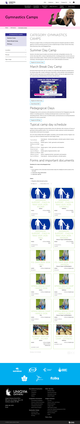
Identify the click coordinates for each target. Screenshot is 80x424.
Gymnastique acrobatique (36, 400)
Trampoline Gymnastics (36, 405)
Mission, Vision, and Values (54, 402)
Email (6, 407)
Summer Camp (11, 38)
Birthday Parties (51, 390)
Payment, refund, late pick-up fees (40, 181)
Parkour (33, 395)
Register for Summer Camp (37, 62)
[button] (26, 50)
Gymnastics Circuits (52, 394)
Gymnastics (33, 390)
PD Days (9, 44)
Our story (50, 400)
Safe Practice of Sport (52, 407)
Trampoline (33, 392)
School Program (51, 395)
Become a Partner (51, 412)
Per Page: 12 (33, 183)
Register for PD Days (36, 120)
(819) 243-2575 (9, 405)
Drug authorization (42, 172)
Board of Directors (51, 403)
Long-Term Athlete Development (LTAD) (56, 409)
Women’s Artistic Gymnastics (37, 402)
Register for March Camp (36, 100)
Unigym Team (51, 405)
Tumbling (33, 394)
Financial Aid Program (52, 410)
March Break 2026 (35, 104)
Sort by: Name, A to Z (46, 183)
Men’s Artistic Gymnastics (37, 403)
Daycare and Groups (52, 392)
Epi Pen (39, 174)
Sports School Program (36, 407)
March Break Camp (12, 41)
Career (49, 414)
